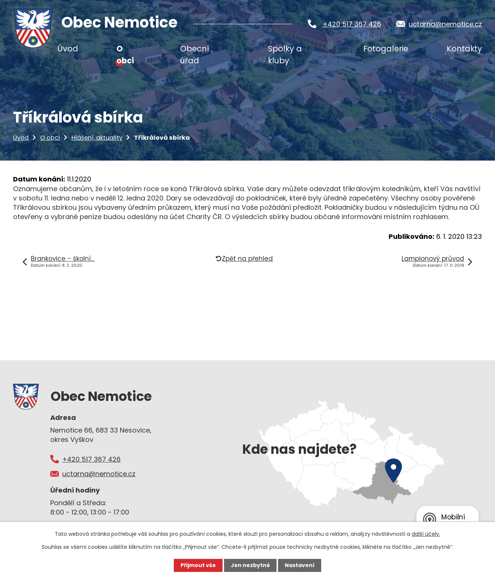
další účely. (426, 534)
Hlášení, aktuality (96, 137)
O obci (50, 137)
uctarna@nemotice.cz (445, 24)
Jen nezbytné (250, 565)
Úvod (21, 137)
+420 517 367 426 (352, 24)
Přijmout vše (198, 565)
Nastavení (299, 565)
